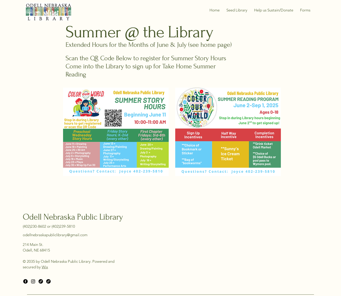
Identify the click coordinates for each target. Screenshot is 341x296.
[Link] (40, 281)
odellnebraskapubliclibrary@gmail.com (55, 235)
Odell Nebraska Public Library (73, 217)
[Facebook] (25, 281)
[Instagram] (33, 281)
